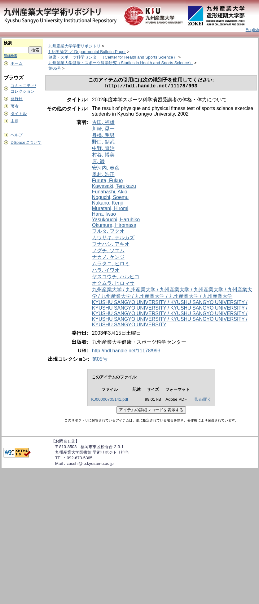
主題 (15, 121)
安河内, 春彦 (106, 169)
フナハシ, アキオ (111, 245)
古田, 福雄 (103, 123)
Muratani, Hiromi (110, 209)
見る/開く (202, 400)
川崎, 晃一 (103, 130)
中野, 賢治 (103, 149)
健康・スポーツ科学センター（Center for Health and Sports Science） (112, 57)
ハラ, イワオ (106, 271)
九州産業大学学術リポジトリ (74, 46)
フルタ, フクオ (108, 232)
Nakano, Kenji (107, 204)
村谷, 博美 (103, 156)
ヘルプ (17, 135)
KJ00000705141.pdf (109, 400)
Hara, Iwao (104, 215)
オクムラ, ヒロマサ (113, 284)
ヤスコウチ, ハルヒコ (115, 277)
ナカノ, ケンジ (108, 258)
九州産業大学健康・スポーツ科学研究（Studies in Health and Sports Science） (120, 62)
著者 (15, 106)
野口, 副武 (103, 143)
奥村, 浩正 (103, 175)
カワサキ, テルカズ (113, 238)
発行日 (17, 98)
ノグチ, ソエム (108, 251)
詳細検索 (10, 56)
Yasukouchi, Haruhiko (116, 220)
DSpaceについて (26, 142)
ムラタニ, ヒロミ (111, 264)
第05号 (54, 68)
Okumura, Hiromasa (114, 226)
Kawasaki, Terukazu (114, 187)
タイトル (19, 113)
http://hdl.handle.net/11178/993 (126, 352)
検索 (8, 43)
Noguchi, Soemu (110, 198)
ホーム (17, 63)
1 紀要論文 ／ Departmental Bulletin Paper (87, 51)
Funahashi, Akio (109, 193)
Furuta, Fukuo (107, 181)
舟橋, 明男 (103, 136)
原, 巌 (98, 162)
